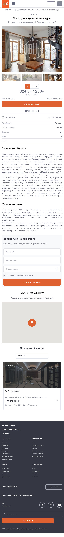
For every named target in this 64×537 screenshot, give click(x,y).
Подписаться (32, 508)
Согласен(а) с (20, 275)
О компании (37, 452)
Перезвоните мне (54, 3)
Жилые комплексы (7, 444)
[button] (48, 68)
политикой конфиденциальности (24, 275)
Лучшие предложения (10, 418)
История (34, 456)
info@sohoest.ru (25, 483)
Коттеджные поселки (37, 441)
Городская (6, 427)
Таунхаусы (4, 438)
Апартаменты (5, 433)
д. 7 (54, 22)
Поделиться (56, 117)
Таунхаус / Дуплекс (37, 433)
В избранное (10, 117)
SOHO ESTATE (5, 3)
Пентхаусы (5, 436)
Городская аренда (6, 447)
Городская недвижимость (24, 10)
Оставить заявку (32, 104)
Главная (8, 10)
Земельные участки (37, 438)
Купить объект (5, 456)
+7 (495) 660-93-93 (9, 483)
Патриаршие (14, 22)
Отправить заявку (32, 282)
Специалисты (35, 458)
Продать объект (6, 458)
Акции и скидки (8, 414)
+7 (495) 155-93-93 (9, 474)
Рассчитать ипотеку (54, 98)
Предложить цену (8, 98)
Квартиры (4, 430)
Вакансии (34, 464)
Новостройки (5, 441)
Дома (33, 430)
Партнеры (35, 461)
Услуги (4, 452)
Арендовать (5, 461)
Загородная (37, 427)
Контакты (6, 422)
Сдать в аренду (6, 464)
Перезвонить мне (32, 111)
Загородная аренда (37, 444)
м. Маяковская (26, 22)
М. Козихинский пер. (43, 22)
